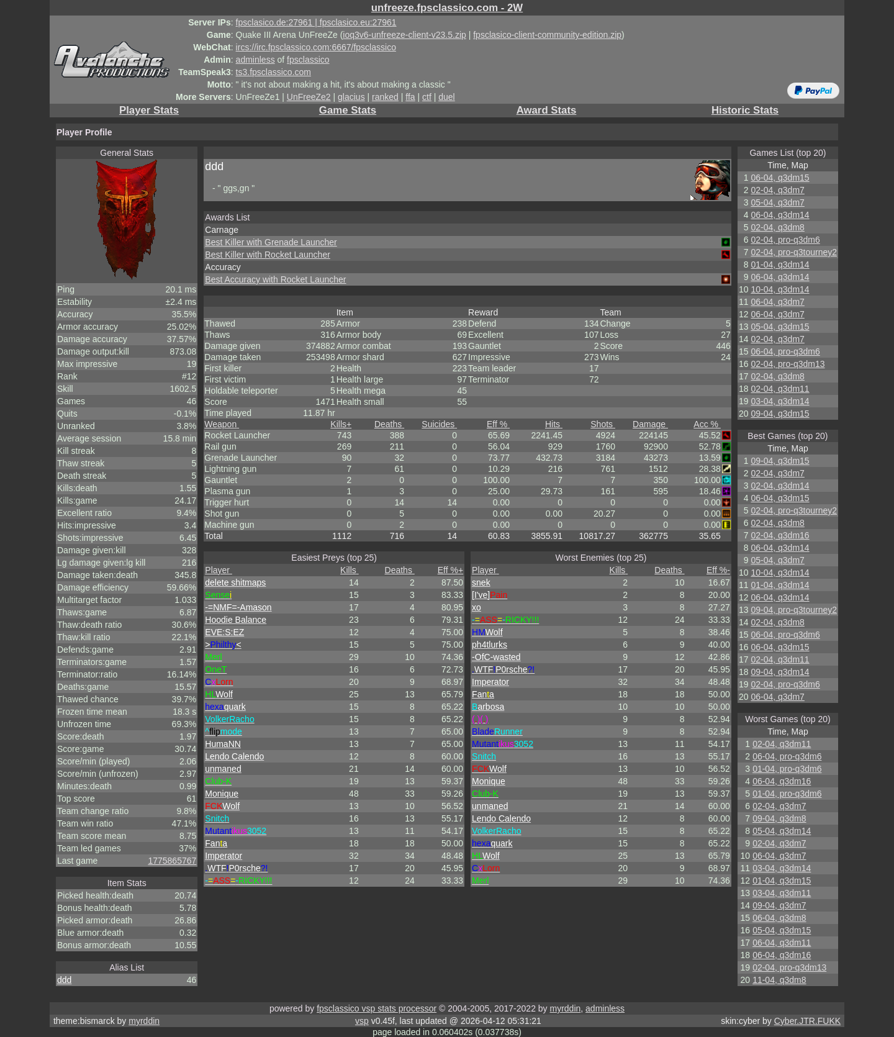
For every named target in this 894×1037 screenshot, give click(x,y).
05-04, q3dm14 (781, 831)
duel (446, 97)
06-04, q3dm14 (780, 215)
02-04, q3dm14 (780, 486)
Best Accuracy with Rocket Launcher (275, 279)
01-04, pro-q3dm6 (786, 769)
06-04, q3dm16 (781, 781)
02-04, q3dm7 (777, 190)
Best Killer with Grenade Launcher (270, 242)
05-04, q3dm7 (777, 202)
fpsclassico (308, 60)
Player (218, 570)
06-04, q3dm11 (781, 943)
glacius (351, 97)
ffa (410, 97)
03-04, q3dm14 (780, 401)
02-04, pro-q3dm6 (785, 240)
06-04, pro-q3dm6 (785, 351)
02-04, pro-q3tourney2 (794, 252)
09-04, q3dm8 (779, 818)
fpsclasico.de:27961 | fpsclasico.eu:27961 (316, 22)
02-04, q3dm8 (777, 227)
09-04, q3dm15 (780, 414)
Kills (340, 424)
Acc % (707, 424)
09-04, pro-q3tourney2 (794, 610)
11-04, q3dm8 (779, 980)
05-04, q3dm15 (780, 327)
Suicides (439, 424)
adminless (255, 60)
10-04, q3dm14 (780, 289)
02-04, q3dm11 (780, 389)
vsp (362, 1021)
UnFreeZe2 (309, 97)
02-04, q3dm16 (780, 535)
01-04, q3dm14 (780, 264)
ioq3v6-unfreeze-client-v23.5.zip (404, 35)
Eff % (498, 424)
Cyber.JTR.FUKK (807, 1021)
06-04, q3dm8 (779, 918)
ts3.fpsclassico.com (273, 72)
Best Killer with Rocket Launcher (267, 255)
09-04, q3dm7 (779, 905)
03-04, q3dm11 (781, 893)
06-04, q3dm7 (777, 302)
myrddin (564, 1008)
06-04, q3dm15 (780, 178)
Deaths (389, 424)
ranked (385, 97)
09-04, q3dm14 (780, 672)
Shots (602, 424)
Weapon (221, 424)
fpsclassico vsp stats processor (376, 1008)
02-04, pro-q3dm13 (787, 364)
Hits (553, 424)
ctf (426, 97)
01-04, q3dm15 (781, 880)
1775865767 (172, 861)
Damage (650, 424)
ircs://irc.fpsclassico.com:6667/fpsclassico (316, 47)
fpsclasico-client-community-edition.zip (547, 35)
